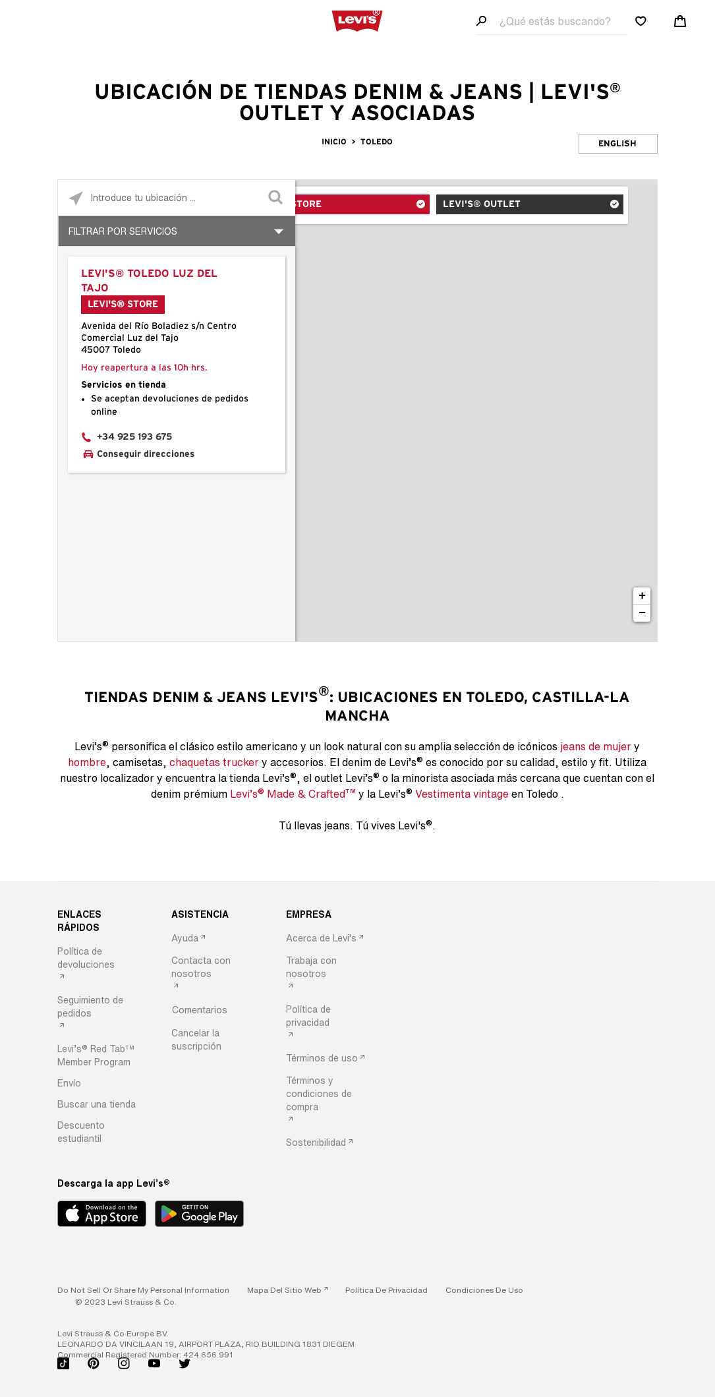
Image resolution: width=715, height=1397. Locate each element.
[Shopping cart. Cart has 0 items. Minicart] (680, 21)
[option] (100, 965)
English (617, 144)
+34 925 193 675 (134, 437)
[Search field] (551, 21)
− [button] (642, 613)
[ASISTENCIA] (214, 914)
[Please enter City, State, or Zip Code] (176, 197)
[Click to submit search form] (277, 198)
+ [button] (642, 596)
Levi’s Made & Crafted (293, 793)
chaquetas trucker (214, 762)
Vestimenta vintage (462, 794)
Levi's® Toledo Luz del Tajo (149, 280)
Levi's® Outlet (509, 206)
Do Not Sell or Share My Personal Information (143, 1289)
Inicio (334, 142)
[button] (100, 1055)
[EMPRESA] (329, 914)
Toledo (376, 142)
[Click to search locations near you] (76, 198)
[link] (287, 1289)
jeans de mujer (595, 746)
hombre (87, 762)
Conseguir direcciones (146, 454)
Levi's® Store (351, 206)
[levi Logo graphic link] (357, 20)
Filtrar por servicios (123, 231)
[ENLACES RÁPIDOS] (100, 921)
